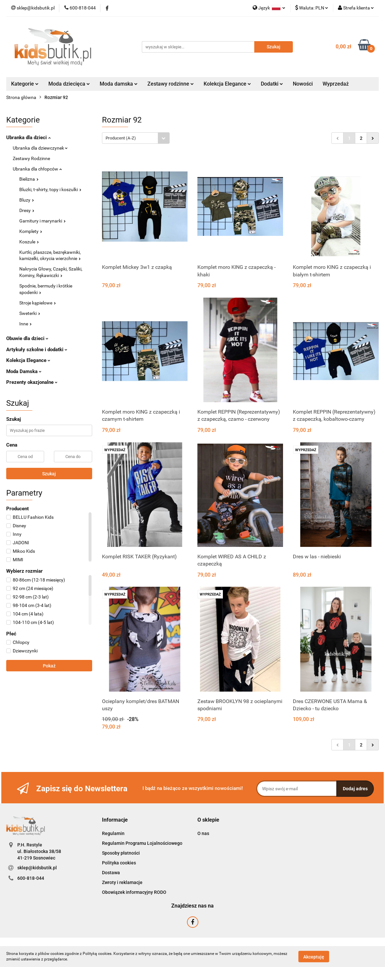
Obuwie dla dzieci (27, 338)
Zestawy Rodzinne (31, 158)
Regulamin (113, 833)
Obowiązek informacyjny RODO (134, 892)
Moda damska (119, 84)
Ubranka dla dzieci (28, 137)
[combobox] (136, 138)
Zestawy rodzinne (170, 84)
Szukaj (49, 473)
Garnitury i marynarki (42, 220)
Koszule (29, 241)
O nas (203, 833)
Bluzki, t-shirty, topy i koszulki (50, 189)
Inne (25, 323)
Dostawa (111, 872)
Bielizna (29, 179)
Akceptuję (313, 956)
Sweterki (29, 313)
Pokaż (49, 665)
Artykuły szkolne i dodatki (36, 349)
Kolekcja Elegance (227, 84)
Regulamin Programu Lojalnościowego (142, 843)
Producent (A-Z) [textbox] (121, 138)
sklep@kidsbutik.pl (37, 867)
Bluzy (26, 200)
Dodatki (272, 84)
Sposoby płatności (121, 853)
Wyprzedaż (336, 84)
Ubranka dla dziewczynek (40, 148)
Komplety (30, 231)
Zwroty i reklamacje (122, 882)
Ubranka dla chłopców (37, 169)
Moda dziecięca (69, 84)
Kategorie (25, 84)
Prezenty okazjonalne (32, 382)
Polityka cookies (119, 862)
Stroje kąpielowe (37, 302)
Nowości (303, 84)
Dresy (26, 210)
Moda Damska (24, 371)
